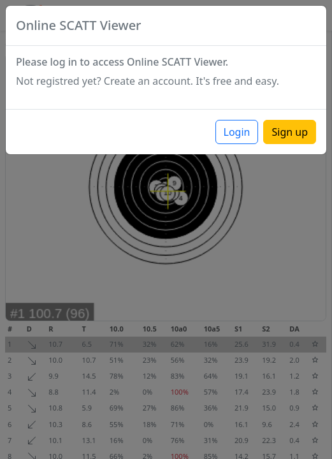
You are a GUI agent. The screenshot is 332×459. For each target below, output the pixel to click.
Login (237, 132)
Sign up (289, 132)
